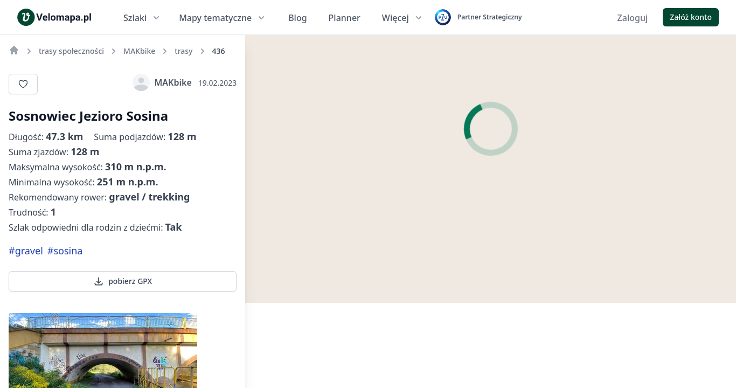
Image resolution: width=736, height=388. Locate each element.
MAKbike (162, 82)
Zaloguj (632, 18)
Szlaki (142, 18)
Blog (297, 18)
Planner (344, 18)
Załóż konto (691, 17)
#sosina (65, 250)
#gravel (26, 250)
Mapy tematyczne (223, 18)
